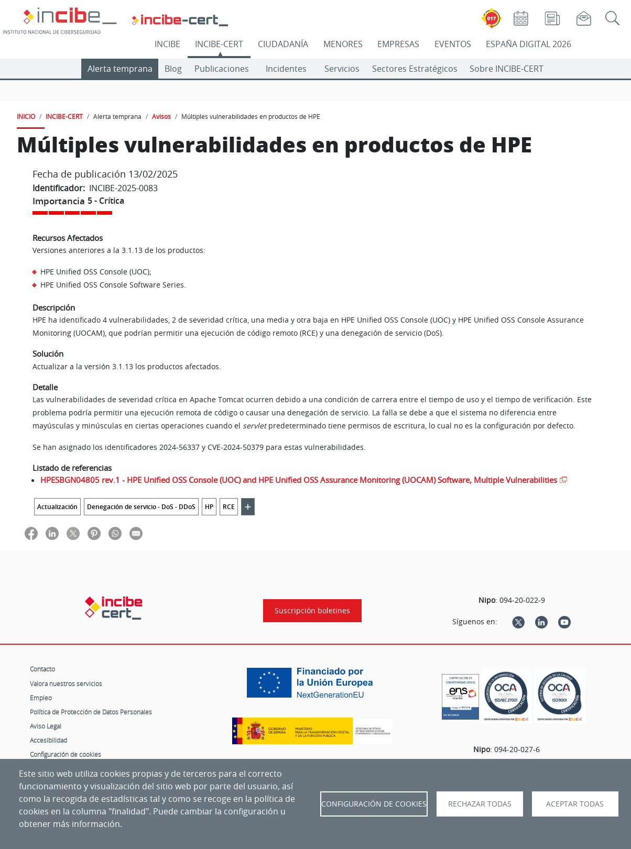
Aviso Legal (45, 726)
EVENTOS (452, 44)
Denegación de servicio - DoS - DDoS (141, 506)
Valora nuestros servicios (66, 683)
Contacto (42, 669)
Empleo (41, 697)
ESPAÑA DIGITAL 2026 (528, 44)
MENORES (343, 44)
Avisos (161, 116)
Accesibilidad (48, 740)
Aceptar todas (575, 804)
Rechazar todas (480, 804)
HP (209, 506)
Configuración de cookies (65, 754)
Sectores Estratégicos (415, 68)
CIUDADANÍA (283, 44)
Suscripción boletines (312, 610)
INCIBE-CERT (219, 44)
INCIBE (167, 44)
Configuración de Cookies (374, 804)
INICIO (26, 116)
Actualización (57, 506)
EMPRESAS (398, 44)
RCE (229, 506)
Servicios (342, 68)
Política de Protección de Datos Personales (91, 712)
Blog (173, 68)
